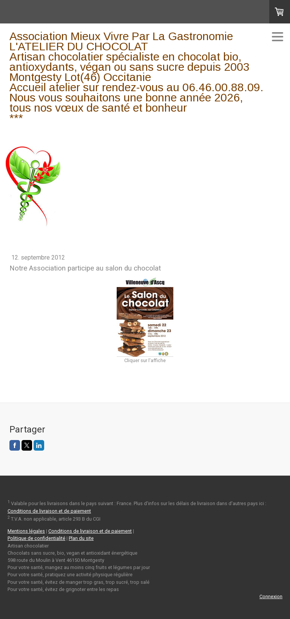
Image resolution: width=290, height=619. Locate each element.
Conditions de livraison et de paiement (49, 511)
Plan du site (81, 538)
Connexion (270, 596)
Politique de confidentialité (36, 538)
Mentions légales (26, 531)
